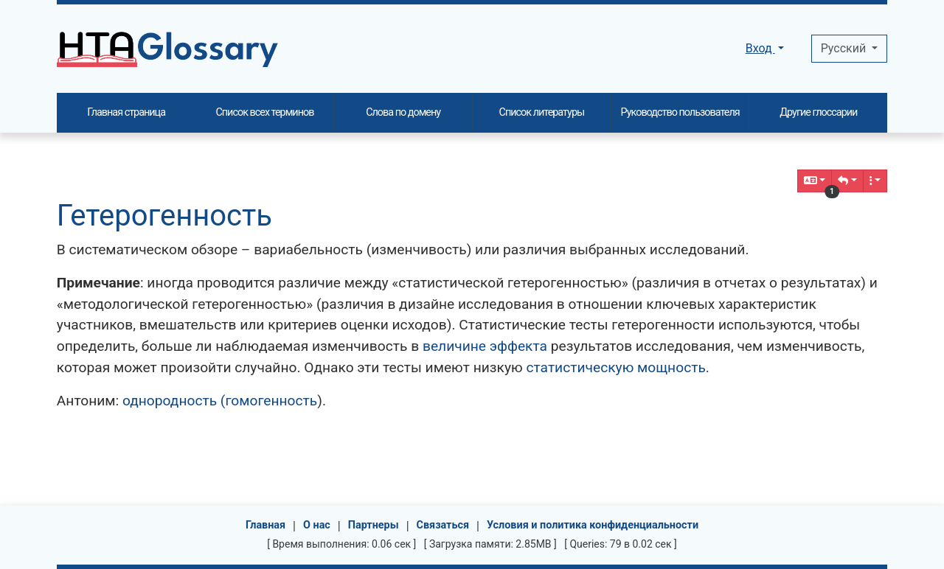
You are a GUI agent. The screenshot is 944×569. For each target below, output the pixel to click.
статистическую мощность (615, 367)
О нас (316, 525)
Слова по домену (403, 112)
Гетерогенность (164, 215)
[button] (847, 181)
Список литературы (542, 112)
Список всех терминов (264, 112)
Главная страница (126, 112)
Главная (265, 525)
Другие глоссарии (818, 112)
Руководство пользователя (680, 112)
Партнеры (373, 525)
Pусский (845, 48)
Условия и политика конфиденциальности (592, 525)
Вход (760, 48)
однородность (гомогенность (219, 400)
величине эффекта (485, 346)
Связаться (443, 525)
